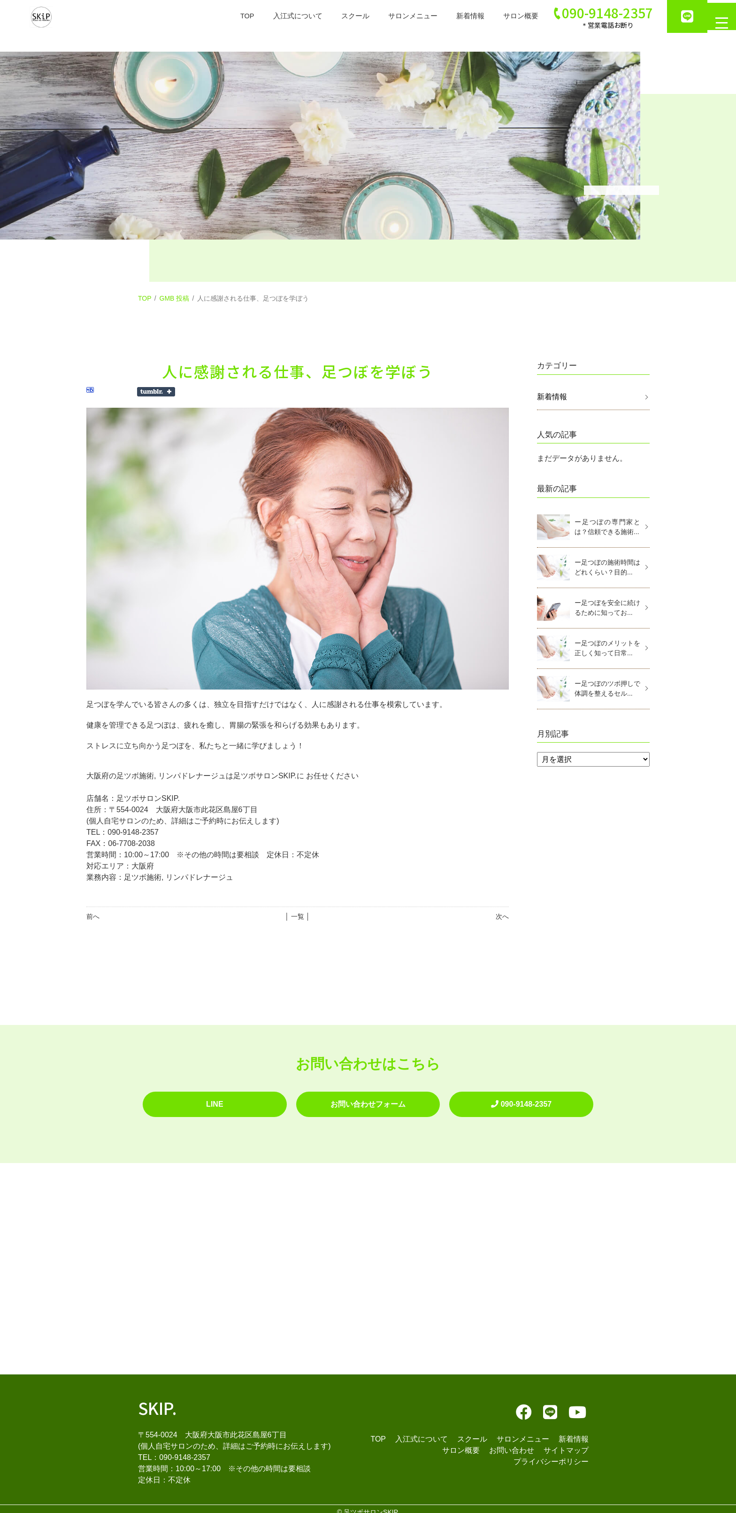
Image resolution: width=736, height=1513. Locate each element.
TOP (225, 16)
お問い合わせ (511, 1443)
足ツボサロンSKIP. (371, 1505)
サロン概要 (510, 16)
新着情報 (458, 16)
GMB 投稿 (175, 298)
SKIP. (157, 1400)
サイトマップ (566, 1443)
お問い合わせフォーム (368, 1101)
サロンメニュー (398, 16)
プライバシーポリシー (551, 1455)
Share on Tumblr (156, 391)
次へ (502, 916)
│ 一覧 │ (297, 916)
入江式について (278, 16)
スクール (338, 16)
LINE (214, 1101)
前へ (93, 916)
